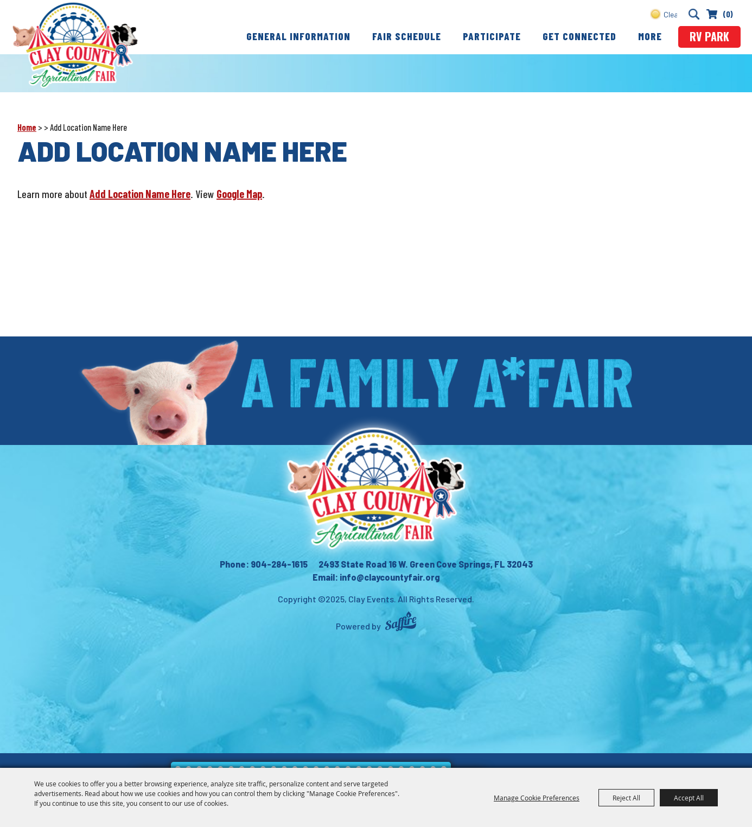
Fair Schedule (406, 36)
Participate (492, 36)
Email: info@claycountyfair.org (376, 577)
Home (26, 127)
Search (693, 14)
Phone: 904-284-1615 (264, 564)
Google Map (239, 193)
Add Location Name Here (140, 193)
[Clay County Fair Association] (376, 488)
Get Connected (579, 36)
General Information (298, 36)
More (650, 36)
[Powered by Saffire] (400, 622)
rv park (709, 36)
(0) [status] (728, 14)
